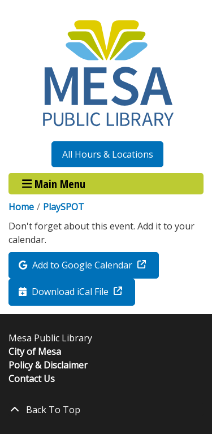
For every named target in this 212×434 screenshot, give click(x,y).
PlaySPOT (63, 207)
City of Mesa (34, 351)
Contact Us (31, 378)
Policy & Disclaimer (48, 365)
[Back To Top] (106, 409)
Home (21, 207)
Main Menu (54, 183)
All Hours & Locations (107, 154)
